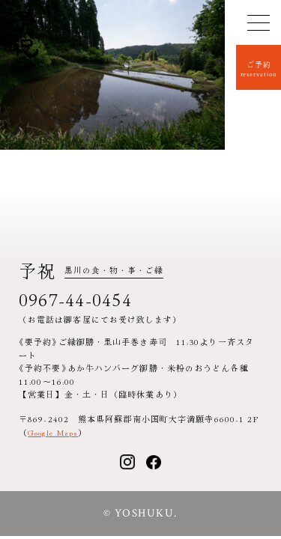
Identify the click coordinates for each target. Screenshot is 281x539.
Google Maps (53, 432)
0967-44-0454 (75, 299)
